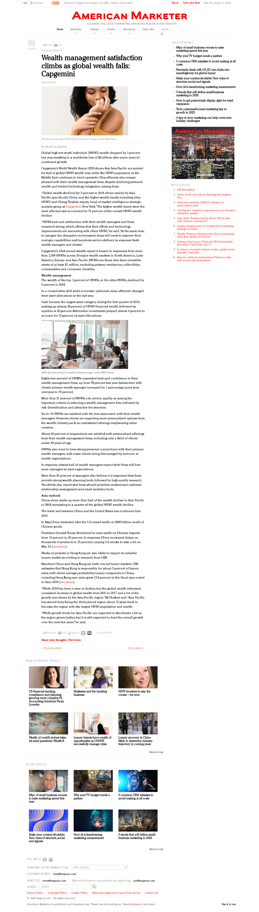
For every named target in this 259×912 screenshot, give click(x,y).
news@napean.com (54, 881)
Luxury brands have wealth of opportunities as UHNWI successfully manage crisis (92, 741)
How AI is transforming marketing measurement (206, 87)
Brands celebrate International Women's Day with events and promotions (204, 259)
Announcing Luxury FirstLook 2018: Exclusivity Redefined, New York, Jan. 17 (205, 243)
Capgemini (73, 206)
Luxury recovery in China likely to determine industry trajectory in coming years (135, 741)
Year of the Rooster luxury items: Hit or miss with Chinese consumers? (203, 220)
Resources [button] (129, 30)
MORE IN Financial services (43, 660)
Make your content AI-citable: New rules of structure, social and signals (202, 80)
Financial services (51, 51)
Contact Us (151, 893)
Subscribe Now (191, 2)
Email (49, 45)
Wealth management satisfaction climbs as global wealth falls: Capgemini (91, 66)
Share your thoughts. (61, 640)
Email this (51, 633)
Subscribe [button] (148, 29)
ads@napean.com (144, 881)
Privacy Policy (35, 893)
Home (60, 29)
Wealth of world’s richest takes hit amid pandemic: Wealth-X (47, 739)
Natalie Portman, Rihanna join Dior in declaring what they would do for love (205, 235)
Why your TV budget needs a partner (199, 56)
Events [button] (111, 30)
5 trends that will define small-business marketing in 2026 (137, 836)
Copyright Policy (57, 893)
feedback (134, 904)
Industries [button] (76, 30)
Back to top (156, 752)
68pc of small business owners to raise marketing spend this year (200, 49)
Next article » (137, 648)
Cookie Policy (79, 893)
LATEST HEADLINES (182, 42)
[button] (37, 3)
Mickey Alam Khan (56, 147)
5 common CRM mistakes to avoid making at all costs (135, 797)
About (175, 2)
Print (60, 45)
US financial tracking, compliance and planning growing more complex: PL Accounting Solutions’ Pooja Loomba (46, 698)
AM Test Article (186, 190)
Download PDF (104, 633)
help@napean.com (65, 874)
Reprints (75, 633)
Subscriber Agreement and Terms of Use (116, 893)
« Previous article (52, 648)
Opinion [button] (94, 30)
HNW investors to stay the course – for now (134, 693)
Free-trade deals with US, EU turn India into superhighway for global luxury (202, 72)
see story (59, 546)
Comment (31, 49)
